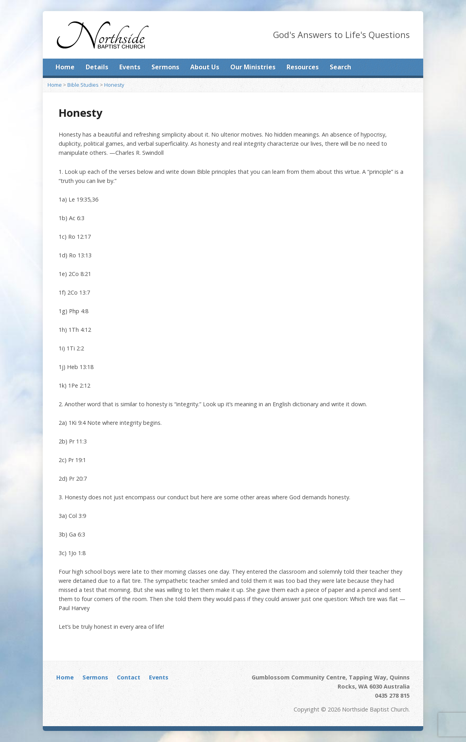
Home (64, 67)
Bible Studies (83, 84)
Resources (302, 67)
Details (97, 67)
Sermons (165, 67)
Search (340, 67)
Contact (128, 677)
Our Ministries (252, 67)
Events (129, 67)
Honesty (114, 84)
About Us (204, 67)
